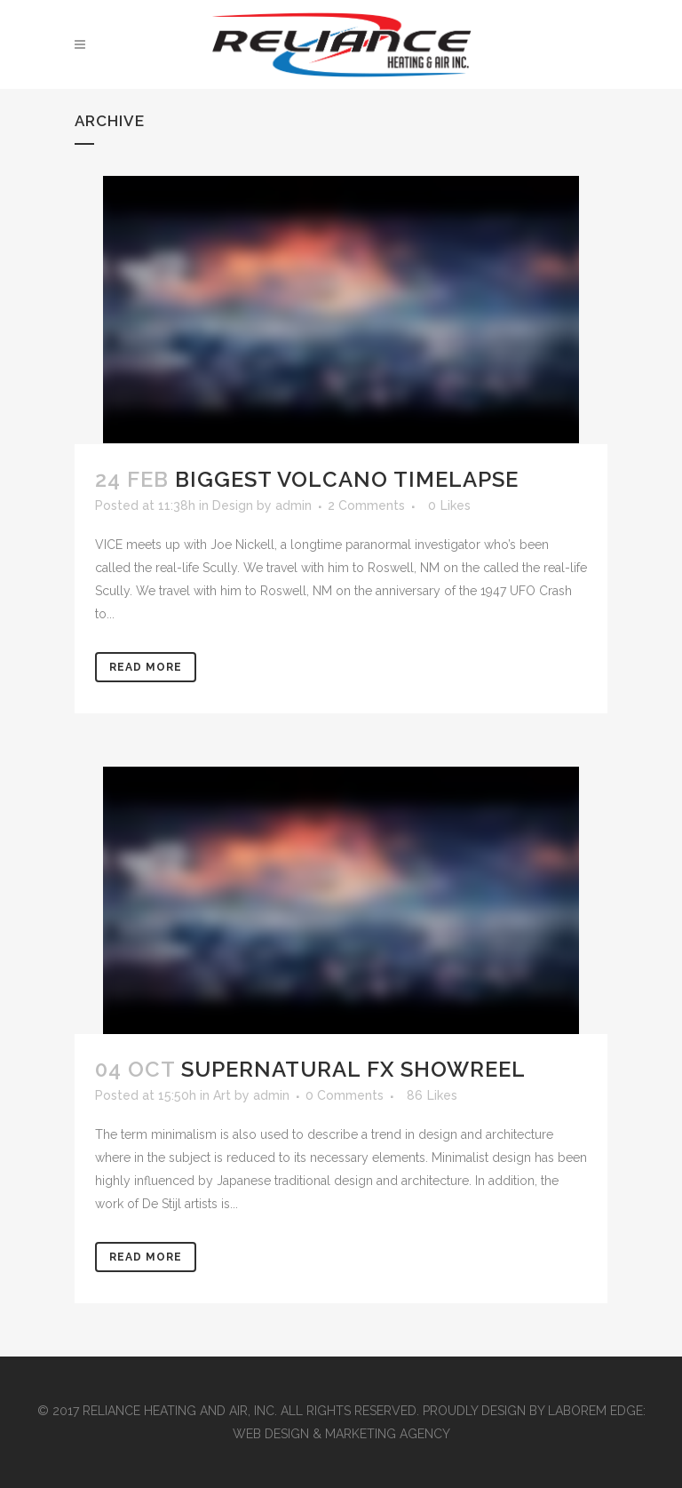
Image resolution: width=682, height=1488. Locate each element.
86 (432, 1095)
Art (222, 1095)
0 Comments (344, 1095)
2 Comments (366, 505)
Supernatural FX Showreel (353, 1069)
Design (232, 505)
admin (293, 505)
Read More (145, 667)
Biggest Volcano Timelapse (347, 479)
